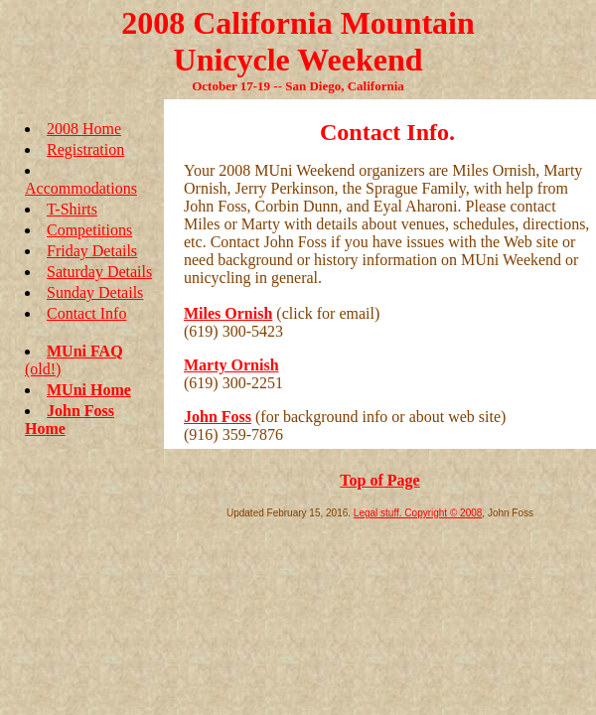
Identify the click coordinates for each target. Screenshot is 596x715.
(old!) (43, 368)
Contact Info (86, 313)
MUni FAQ (85, 351)
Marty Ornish (231, 365)
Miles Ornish (228, 313)
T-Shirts (72, 209)
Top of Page (379, 480)
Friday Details (92, 250)
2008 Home (84, 128)
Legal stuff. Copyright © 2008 (418, 512)
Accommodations (81, 188)
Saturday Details (99, 271)
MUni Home (89, 389)
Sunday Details (95, 292)
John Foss (217, 416)
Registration (85, 149)
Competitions (89, 229)
